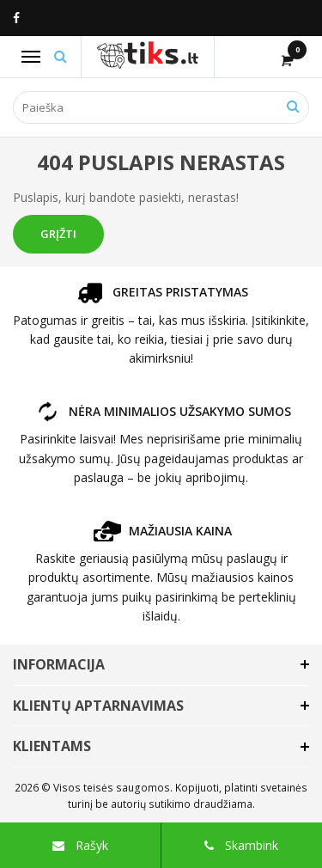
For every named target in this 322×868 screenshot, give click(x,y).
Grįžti (58, 233)
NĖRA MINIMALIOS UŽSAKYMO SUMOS (161, 411)
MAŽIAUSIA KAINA (161, 531)
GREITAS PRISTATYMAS (161, 292)
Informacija (59, 664)
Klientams (52, 746)
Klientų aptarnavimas (98, 705)
